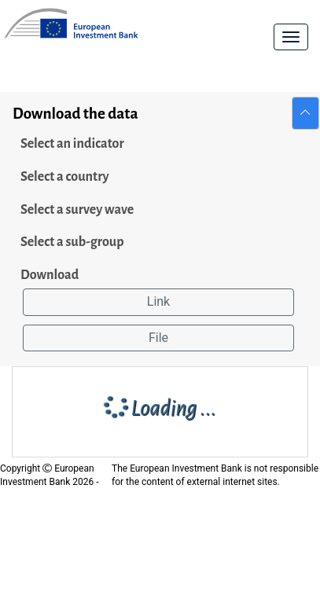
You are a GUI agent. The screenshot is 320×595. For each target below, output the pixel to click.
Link (158, 301)
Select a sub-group (72, 242)
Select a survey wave (77, 210)
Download (49, 275)
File (158, 337)
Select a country (64, 177)
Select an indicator (72, 144)
